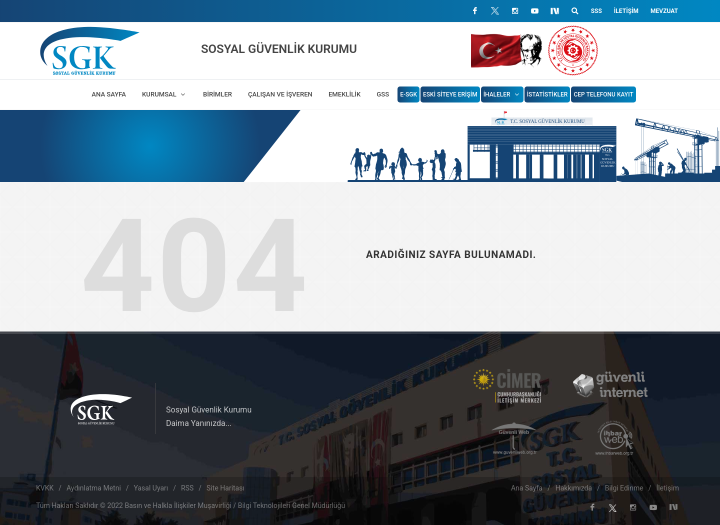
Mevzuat (664, 11)
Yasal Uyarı (151, 488)
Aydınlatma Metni (93, 488)
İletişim (626, 11)
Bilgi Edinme (624, 488)
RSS (187, 488)
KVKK (45, 488)
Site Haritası (225, 488)
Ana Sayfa (526, 488)
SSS (596, 11)
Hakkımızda (574, 488)
